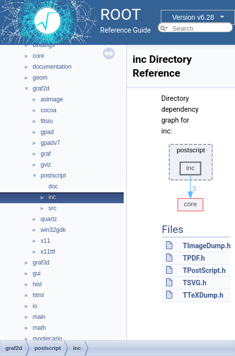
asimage (52, 99)
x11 (45, 240)
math (39, 327)
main (39, 316)
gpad (47, 132)
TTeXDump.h (203, 295)
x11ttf (48, 251)
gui (37, 273)
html (38, 295)
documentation (52, 66)
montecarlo (47, 338)
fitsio (47, 121)
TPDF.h (194, 258)
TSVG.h (194, 283)
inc (52, 197)
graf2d (41, 88)
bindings (44, 45)
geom (40, 77)
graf (46, 153)
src (52, 208)
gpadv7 (50, 142)
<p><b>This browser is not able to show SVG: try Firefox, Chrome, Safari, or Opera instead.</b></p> (190, 175)
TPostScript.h (204, 270)
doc (53, 186)
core (38, 55)
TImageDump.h (207, 246)
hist (37, 284)
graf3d (41, 262)
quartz (49, 219)
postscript (53, 175)
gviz (46, 164)
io (35, 306)
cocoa (48, 110)
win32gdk (53, 229)
